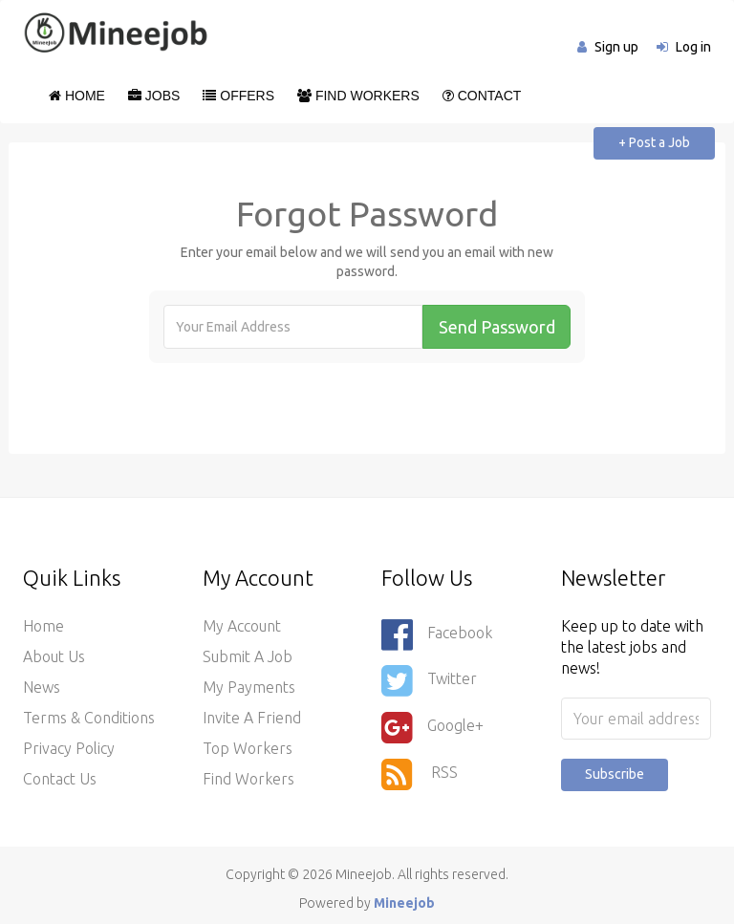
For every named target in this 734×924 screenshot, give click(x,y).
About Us (54, 656)
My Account (242, 625)
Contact (482, 95)
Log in (693, 46)
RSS (419, 774)
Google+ (432, 727)
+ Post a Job (654, 142)
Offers (238, 95)
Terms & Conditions (89, 717)
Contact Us (60, 778)
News (41, 687)
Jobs (154, 95)
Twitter (429, 680)
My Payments (249, 687)
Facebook (436, 634)
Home (77, 95)
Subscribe (614, 774)
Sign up (616, 46)
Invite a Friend (252, 717)
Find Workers (358, 95)
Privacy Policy (69, 748)
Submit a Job (247, 656)
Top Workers (247, 748)
